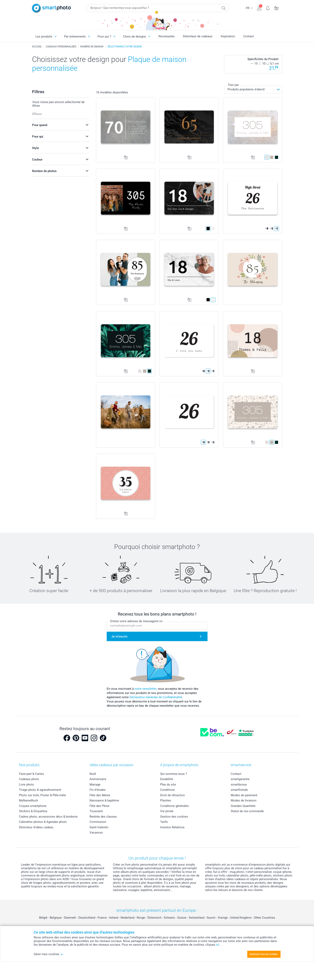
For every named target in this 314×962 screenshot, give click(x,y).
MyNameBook (28, 800)
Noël (93, 774)
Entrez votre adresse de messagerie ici (136, 621)
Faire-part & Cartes (31, 774)
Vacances (96, 832)
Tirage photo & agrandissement (40, 790)
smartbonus (239, 784)
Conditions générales (174, 806)
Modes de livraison (243, 800)
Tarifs (164, 822)
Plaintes (165, 800)
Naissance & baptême (104, 800)
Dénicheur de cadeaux (197, 36)
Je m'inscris (119, 636)
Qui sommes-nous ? (173, 774)
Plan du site (168, 784)
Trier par (233, 85)
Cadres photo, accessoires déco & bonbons (48, 816)
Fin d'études (98, 790)
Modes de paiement (244, 795)
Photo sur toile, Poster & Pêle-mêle (42, 795)
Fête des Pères (100, 806)
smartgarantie (240, 779)
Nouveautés (167, 36)
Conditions (167, 790)
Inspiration (228, 36)
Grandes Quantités (243, 806)
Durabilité (166, 779)
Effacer (37, 114)
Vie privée (166, 811)
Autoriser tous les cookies (263, 954)
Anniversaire (98, 779)
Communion (98, 822)
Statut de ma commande (247, 811)
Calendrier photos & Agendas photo (43, 822)
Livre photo (26, 784)
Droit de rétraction (172, 795)
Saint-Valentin (99, 827)
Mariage (95, 784)
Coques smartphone (32, 806)
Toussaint (96, 811)
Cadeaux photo (29, 779)
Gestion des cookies (174, 816)
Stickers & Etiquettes (33, 811)
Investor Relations (172, 827)
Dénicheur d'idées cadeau (36, 827)
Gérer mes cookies (48, 954)
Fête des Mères (100, 795)
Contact (248, 36)
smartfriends (239, 790)
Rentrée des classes (103, 816)
